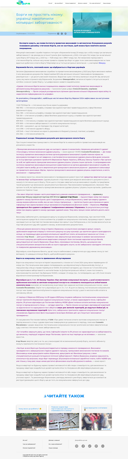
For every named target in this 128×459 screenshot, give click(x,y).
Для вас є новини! (82, 3)
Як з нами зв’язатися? (95, 3)
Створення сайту (28, 456)
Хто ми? (50, 3)
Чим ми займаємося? (29, 444)
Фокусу (102, 63)
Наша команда (107, 3)
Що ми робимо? (59, 3)
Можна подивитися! (70, 3)
